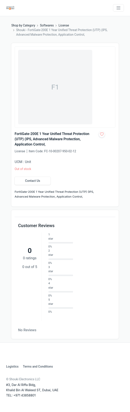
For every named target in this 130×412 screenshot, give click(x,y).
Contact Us (32, 180)
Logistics (12, 366)
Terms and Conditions (38, 366)
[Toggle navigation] (118, 8)
